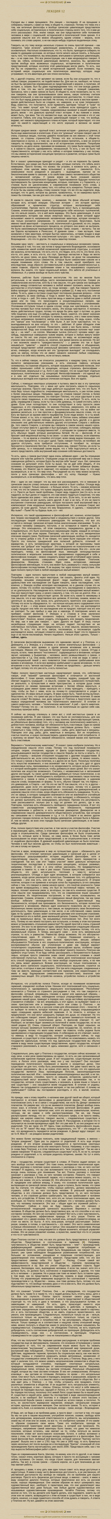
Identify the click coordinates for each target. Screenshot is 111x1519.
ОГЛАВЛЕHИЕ (55, 2)
